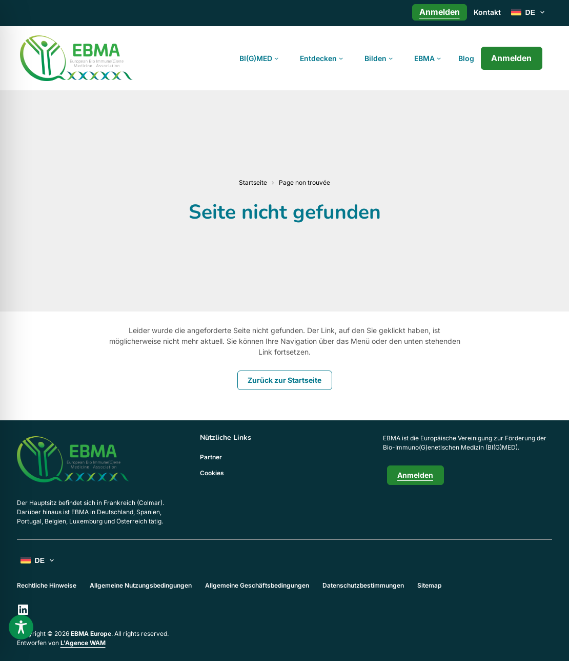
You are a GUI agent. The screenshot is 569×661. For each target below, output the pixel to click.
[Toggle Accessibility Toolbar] (21, 627)
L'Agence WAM (83, 643)
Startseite (253, 182)
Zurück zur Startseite (284, 380)
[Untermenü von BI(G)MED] (276, 58)
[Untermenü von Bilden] (391, 58)
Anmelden (511, 58)
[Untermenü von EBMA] (439, 58)
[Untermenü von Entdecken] (341, 58)
